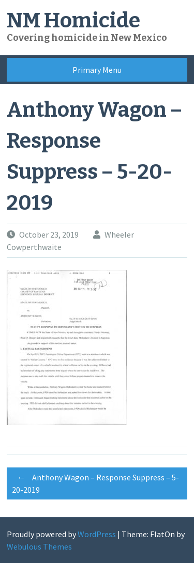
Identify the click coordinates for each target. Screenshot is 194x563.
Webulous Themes (39, 546)
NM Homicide (73, 20)
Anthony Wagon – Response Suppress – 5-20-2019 (95, 482)
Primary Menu (97, 70)
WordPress (97, 534)
